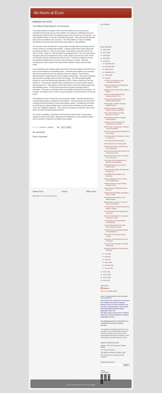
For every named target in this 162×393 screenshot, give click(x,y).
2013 (105, 272)
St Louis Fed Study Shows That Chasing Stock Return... (114, 100)
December (108, 63)
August (107, 75)
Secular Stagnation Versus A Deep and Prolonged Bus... (115, 179)
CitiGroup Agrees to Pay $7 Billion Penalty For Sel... (115, 184)
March (107, 262)
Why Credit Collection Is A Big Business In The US (114, 113)
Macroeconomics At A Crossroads (115, 143)
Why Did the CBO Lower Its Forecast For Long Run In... (116, 156)
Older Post (91, 191)
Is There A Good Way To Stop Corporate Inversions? (114, 81)
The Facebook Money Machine (114, 141)
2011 (105, 277)
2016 (105, 55)
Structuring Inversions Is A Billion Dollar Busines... (115, 118)
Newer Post (38, 191)
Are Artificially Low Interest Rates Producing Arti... (115, 221)
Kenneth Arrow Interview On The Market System (115, 198)
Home (64, 191)
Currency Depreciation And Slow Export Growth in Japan (114, 226)
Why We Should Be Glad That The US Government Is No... (116, 152)
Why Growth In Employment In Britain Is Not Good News (116, 127)
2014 (105, 61)
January (107, 268)
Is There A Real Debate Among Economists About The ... (114, 95)
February (108, 265)
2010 (105, 280)
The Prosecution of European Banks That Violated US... (116, 230)
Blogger (92, 385)
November (108, 66)
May (106, 256)
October (107, 69)
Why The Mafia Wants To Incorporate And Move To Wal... (116, 217)
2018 (105, 49)
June (106, 254)
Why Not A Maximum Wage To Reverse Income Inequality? (114, 109)
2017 (105, 52)
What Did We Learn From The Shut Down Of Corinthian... (115, 203)
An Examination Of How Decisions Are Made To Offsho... (116, 207)
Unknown (106, 288)
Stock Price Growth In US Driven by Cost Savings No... (116, 147)
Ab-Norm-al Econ (49, 13)
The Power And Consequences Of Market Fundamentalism (115, 161)
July (106, 78)
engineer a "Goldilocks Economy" (82, 33)
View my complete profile (109, 291)
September (108, 72)
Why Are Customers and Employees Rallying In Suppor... (116, 86)
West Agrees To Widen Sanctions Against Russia (115, 104)
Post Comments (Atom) (49, 196)
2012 (105, 274)
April (106, 259)
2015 (105, 58)
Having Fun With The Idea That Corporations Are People (114, 123)
